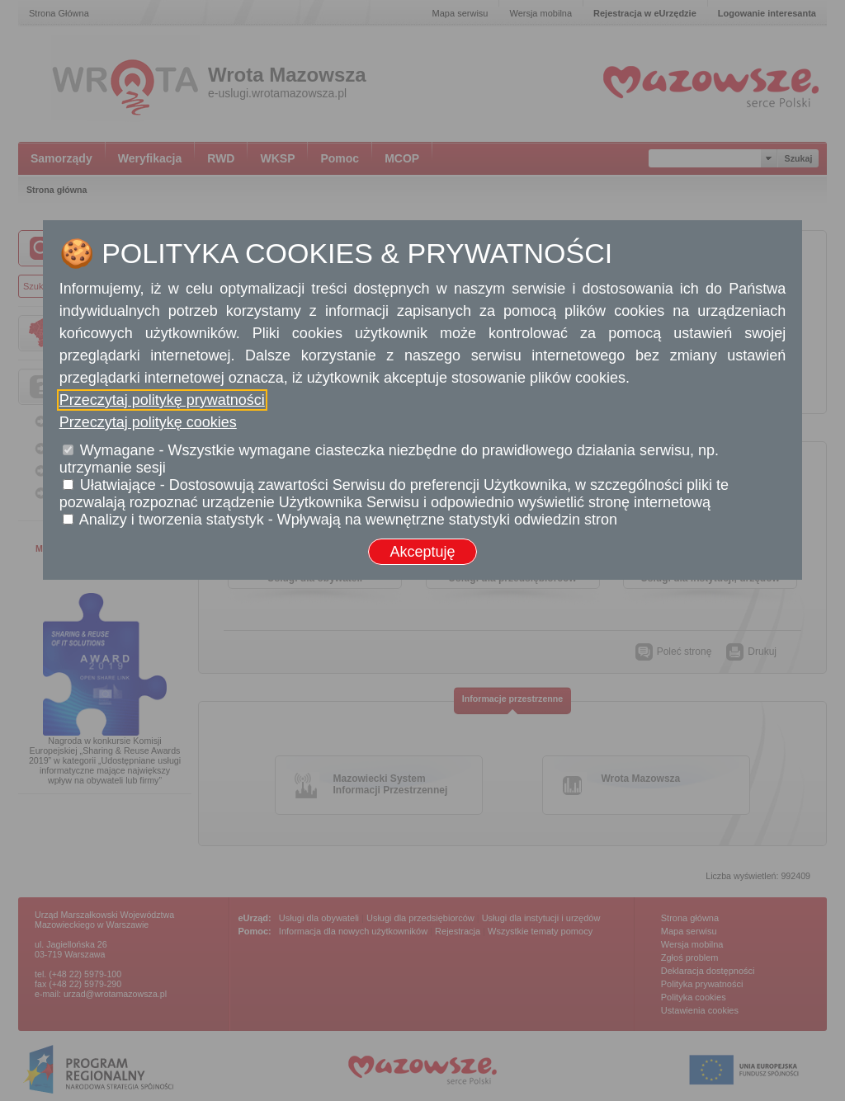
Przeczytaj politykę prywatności (162, 400)
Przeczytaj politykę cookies (148, 422)
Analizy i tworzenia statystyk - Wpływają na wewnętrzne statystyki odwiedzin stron (348, 519)
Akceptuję (422, 551)
